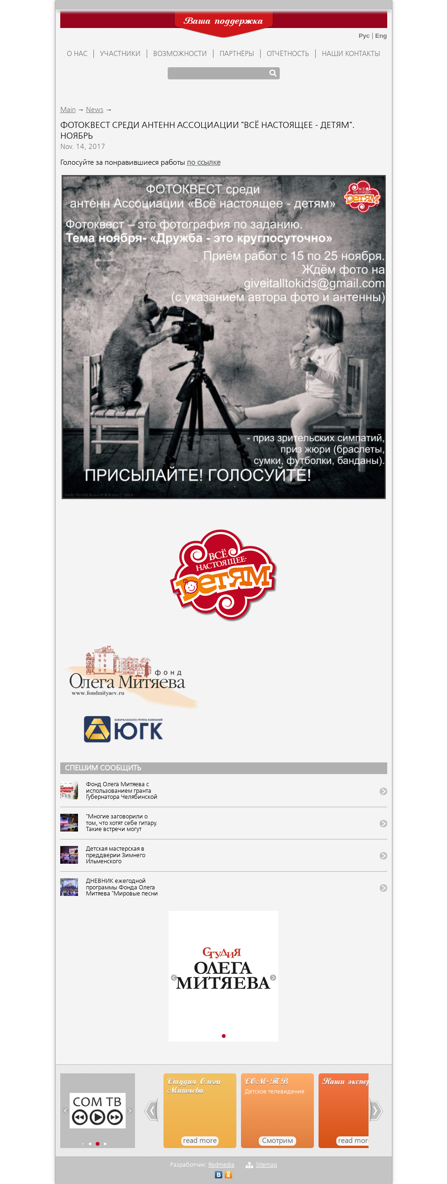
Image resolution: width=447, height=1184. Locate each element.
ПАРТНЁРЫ (237, 54)
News (94, 110)
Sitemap (266, 1165)
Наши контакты (351, 54)
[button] (174, 978)
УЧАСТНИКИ (120, 54)
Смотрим (277, 1141)
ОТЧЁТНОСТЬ (288, 54)
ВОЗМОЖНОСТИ (180, 54)
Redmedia (221, 1165)
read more (200, 1141)
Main (68, 110)
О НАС (77, 54)
